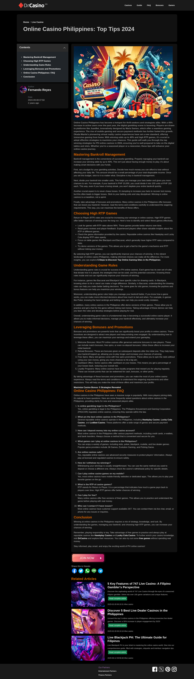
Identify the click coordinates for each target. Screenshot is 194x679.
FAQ (149, 5)
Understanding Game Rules (37, 65)
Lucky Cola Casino (126, 535)
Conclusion (29, 77)
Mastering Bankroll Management (39, 57)
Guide (139, 5)
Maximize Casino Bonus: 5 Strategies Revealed (97, 387)
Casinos (128, 5)
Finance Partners (105, 675)
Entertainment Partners (107, 671)
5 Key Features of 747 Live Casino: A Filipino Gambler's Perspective (139, 585)
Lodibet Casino (97, 423)
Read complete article (117, 598)
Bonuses (160, 5)
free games (144, 538)
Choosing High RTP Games (37, 61)
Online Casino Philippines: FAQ (39, 73)
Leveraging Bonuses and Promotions (42, 69)
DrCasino (82, 538)
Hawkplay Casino (151, 420)
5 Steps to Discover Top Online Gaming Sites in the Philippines (128, 260)
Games (172, 5)
